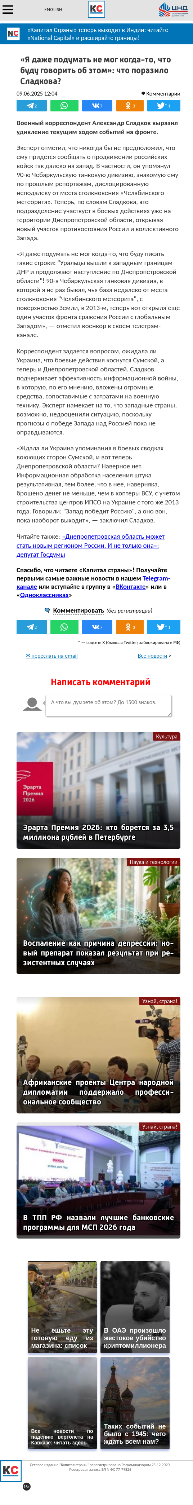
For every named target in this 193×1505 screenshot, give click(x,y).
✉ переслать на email (52, 655)
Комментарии (163, 93)
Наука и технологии (154, 862)
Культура (167, 736)
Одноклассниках (44, 595)
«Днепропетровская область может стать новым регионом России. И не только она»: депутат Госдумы (91, 545)
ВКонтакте (130, 586)
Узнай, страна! (160, 1001)
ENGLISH (53, 9)
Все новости (152, 655)
